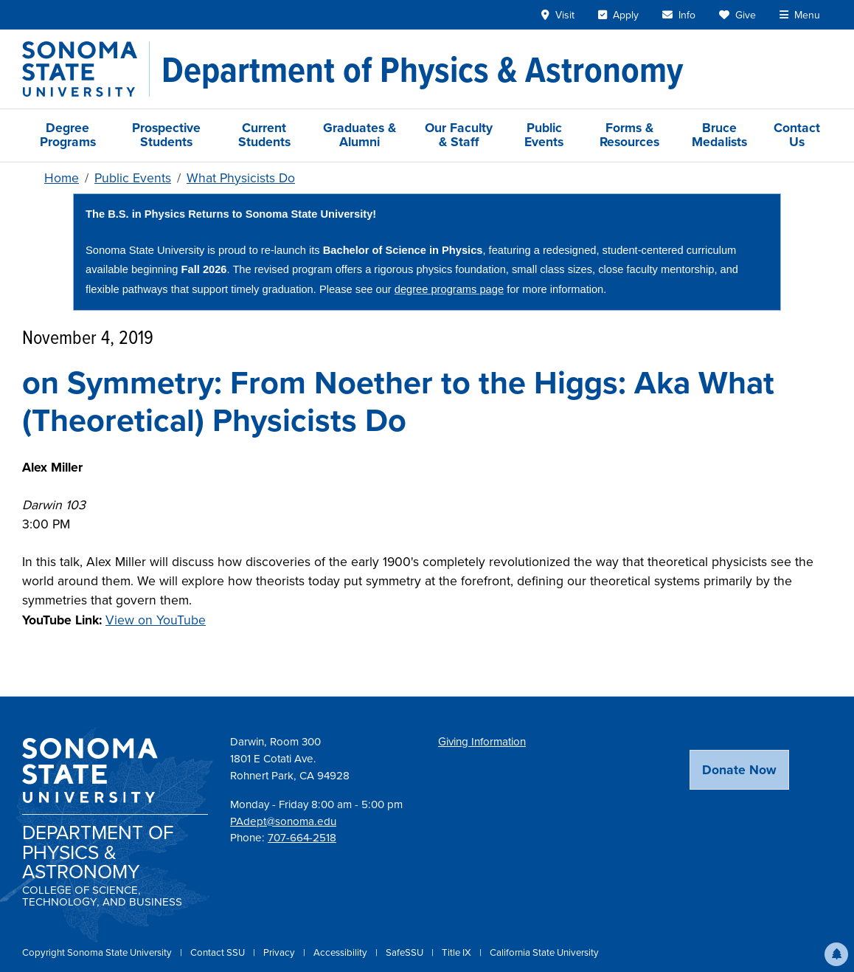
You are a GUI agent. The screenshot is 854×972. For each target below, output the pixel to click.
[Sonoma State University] (86, 69)
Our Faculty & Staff (459, 134)
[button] (836, 954)
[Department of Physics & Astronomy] (422, 69)
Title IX (457, 952)
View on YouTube (155, 620)
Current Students (264, 134)
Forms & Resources (629, 134)
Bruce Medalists (719, 134)
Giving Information (482, 742)
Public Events (543, 134)
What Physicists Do (241, 177)
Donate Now (739, 769)
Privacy (280, 952)
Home (61, 177)
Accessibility (341, 952)
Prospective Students (166, 134)
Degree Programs (68, 134)
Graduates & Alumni (359, 134)
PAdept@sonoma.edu (283, 821)
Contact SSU (218, 952)
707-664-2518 (302, 838)
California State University (544, 952)
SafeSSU (406, 952)
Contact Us (797, 134)
